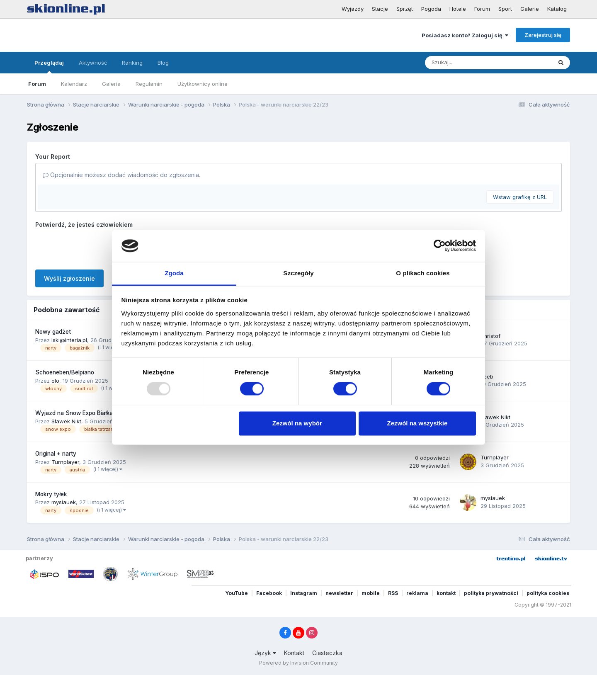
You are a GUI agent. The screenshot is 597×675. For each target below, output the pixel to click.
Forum (482, 8)
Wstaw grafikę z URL (520, 197)
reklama (417, 593)
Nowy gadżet (53, 331)
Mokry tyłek (51, 494)
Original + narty (55, 453)
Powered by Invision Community (298, 663)
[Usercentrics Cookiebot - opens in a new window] (439, 246)
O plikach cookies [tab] (422, 273)
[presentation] (98, 247)
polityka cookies (548, 593)
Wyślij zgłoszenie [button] (69, 278)
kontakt (446, 593)
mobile (371, 593)
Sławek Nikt (66, 421)
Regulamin (149, 83)
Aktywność (93, 62)
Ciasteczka (327, 652)
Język (265, 652)
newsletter (339, 593)
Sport (505, 8)
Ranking (132, 62)
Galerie (529, 8)
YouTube (236, 593)
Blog (163, 62)
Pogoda (431, 8)
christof (490, 336)
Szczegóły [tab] (298, 273)
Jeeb (487, 376)
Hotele (457, 8)
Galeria (111, 83)
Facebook (269, 593)
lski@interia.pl (69, 340)
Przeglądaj (49, 66)
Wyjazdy (353, 8)
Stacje (380, 8)
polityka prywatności (491, 593)
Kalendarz (74, 83)
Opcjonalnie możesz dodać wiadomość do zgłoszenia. (121, 174)
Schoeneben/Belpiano (64, 372)
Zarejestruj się (542, 35)
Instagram (303, 593)
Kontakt (294, 652)
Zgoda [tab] (174, 273)
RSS (393, 593)
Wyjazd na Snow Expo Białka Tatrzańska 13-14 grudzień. (111, 413)
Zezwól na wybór (297, 423)
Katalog (557, 8)
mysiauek (63, 502)
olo (55, 380)
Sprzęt (404, 8)
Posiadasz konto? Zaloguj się (465, 35)
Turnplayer (65, 462)
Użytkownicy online (202, 83)
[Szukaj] (468, 62)
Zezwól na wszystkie (417, 423)
